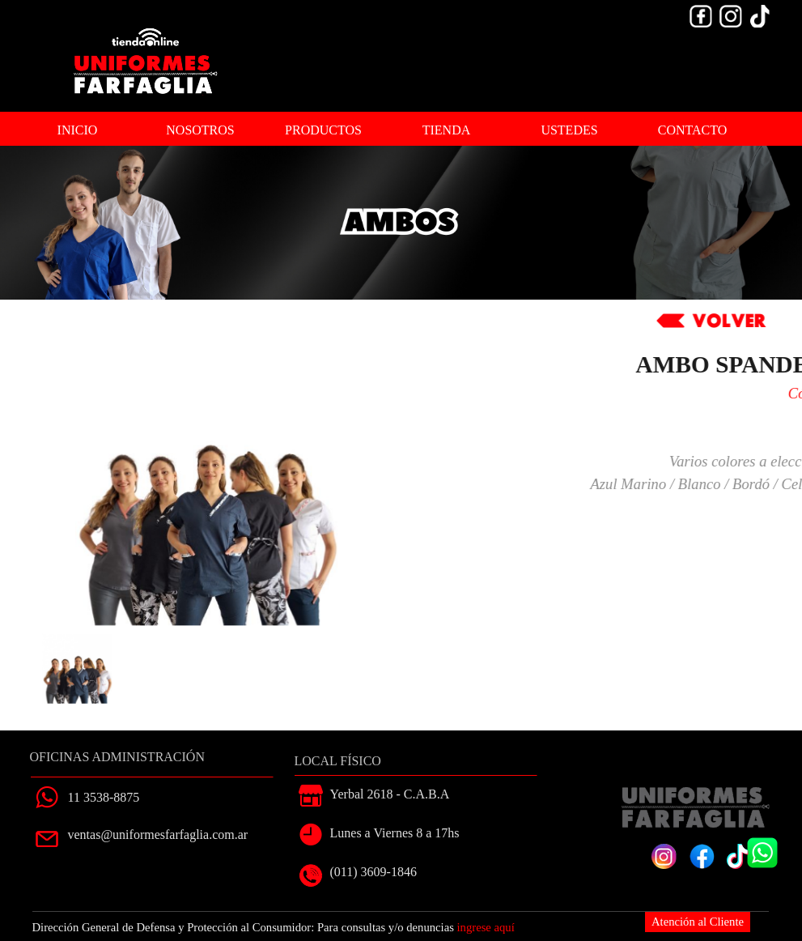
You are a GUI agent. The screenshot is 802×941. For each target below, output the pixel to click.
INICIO (77, 130)
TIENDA (446, 130)
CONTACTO (693, 130)
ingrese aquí (486, 927)
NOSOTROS (200, 130)
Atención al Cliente (697, 921)
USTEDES (569, 130)
